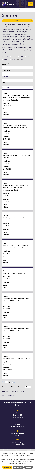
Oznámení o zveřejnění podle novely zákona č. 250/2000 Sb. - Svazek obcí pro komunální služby (16, 97)
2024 (6, 60)
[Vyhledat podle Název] (17, 67)
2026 (21, 60)
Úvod (3, 10)
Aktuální (6, 115)
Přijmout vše (7, 467)
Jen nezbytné (18, 467)
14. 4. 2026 (7, 163)
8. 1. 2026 (6, 253)
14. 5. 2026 (7, 169)
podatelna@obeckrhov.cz (17, 426)
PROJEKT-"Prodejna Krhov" (14, 273)
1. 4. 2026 (6, 196)
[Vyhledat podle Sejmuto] (17, 80)
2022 (21, 56)
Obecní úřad (11, 10)
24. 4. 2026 (7, 201)
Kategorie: (5, 56)
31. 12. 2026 (7, 370)
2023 (29, 56)
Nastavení (28, 467)
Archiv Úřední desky (9, 395)
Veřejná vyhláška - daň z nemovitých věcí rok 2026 (16, 156)
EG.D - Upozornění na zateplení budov (17, 219)
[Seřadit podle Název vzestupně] (8, 63)
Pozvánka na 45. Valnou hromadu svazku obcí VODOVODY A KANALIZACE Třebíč (15, 187)
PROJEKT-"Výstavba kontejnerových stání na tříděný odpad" (16, 246)
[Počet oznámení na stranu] (28, 387)
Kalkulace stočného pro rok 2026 (16, 359)
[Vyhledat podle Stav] (17, 87)
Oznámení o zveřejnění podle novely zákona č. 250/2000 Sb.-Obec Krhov (16, 301)
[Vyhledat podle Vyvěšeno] (17, 74)
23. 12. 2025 (7, 364)
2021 (13, 56)
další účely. (21, 457)
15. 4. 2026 (7, 106)
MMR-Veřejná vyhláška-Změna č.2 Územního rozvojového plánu (15, 126)
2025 (13, 60)
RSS (24, 21)
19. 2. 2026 (7, 226)
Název (4, 64)
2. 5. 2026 (6, 139)
